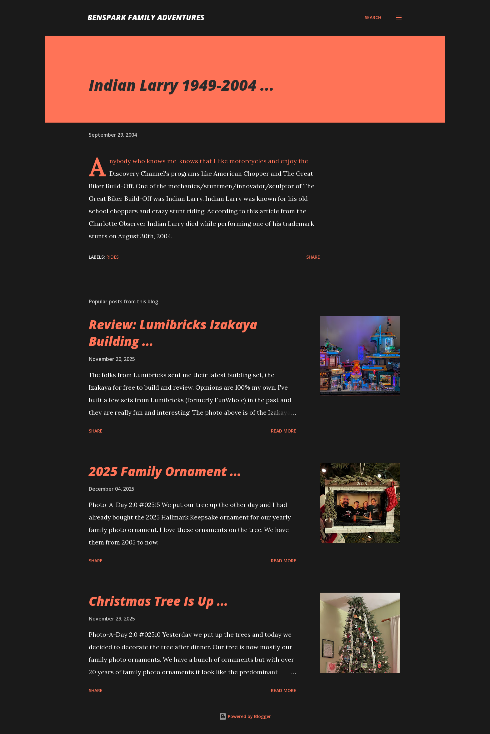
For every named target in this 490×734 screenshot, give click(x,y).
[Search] (373, 17)
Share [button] (313, 257)
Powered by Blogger (245, 716)
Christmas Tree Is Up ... (158, 601)
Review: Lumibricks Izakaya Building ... (173, 333)
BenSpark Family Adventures (146, 17)
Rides (112, 257)
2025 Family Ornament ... (165, 471)
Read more (283, 431)
